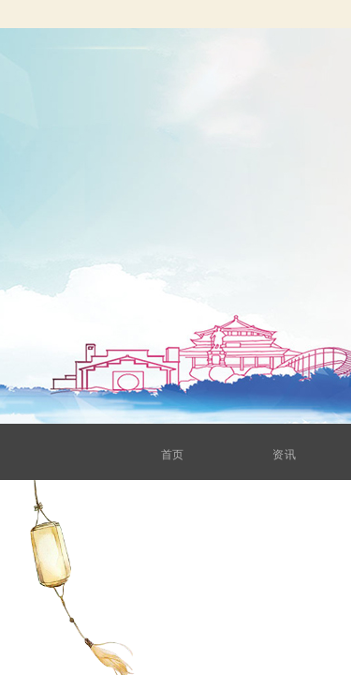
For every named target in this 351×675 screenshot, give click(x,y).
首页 (191, 454)
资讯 (297, 454)
